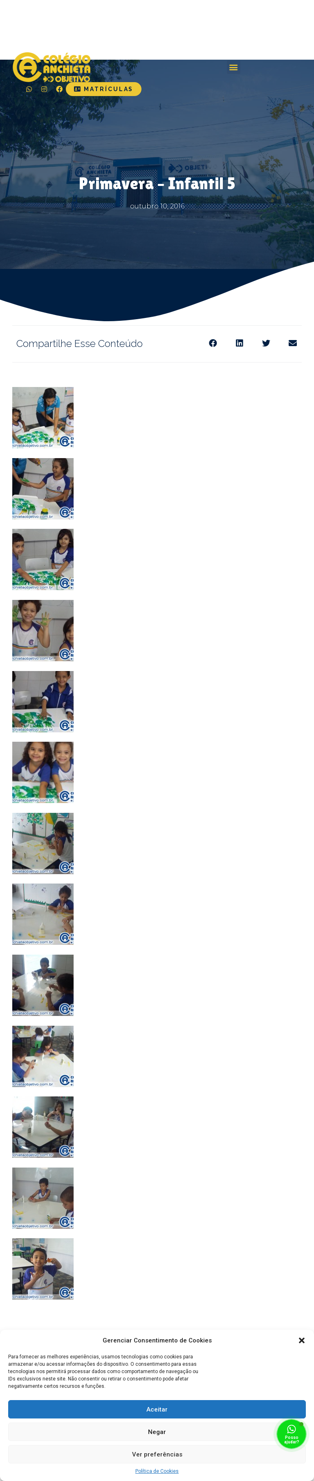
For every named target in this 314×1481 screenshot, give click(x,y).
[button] (302, 1340)
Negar (157, 1432)
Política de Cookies (157, 1471)
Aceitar (157, 1409)
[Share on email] (292, 343)
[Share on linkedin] (239, 343)
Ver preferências (157, 1454)
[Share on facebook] (213, 343)
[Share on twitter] (266, 343)
